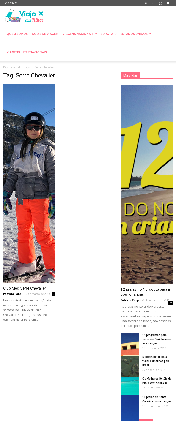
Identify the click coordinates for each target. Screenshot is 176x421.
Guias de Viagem (45, 34)
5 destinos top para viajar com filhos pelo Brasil (156, 361)
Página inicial (11, 67)
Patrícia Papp (12, 293)
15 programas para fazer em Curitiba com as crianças (156, 339)
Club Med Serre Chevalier (24, 288)
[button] (146, 3)
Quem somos (17, 34)
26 (170, 302)
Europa (109, 34)
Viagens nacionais (80, 34)
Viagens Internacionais (28, 52)
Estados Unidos (135, 34)
